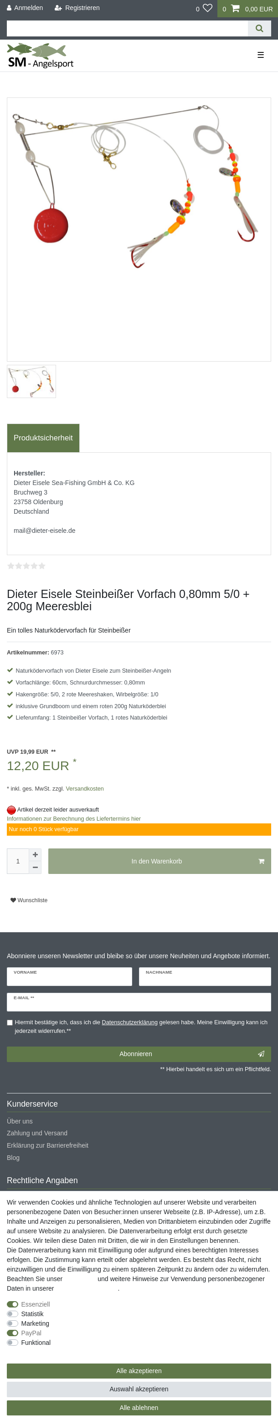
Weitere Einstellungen (38, 1352)
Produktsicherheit (43, 438)
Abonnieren (191, 1054)
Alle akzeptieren (139, 1370)
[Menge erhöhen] (35, 854)
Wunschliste (28, 900)
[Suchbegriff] (127, 28)
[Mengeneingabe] (18, 861)
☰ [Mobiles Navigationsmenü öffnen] (260, 55)
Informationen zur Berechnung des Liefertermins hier (74, 819)
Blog (13, 1157)
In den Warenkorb (198, 862)
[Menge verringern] (35, 867)
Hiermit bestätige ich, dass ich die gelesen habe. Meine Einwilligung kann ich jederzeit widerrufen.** (141, 1026)
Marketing (35, 1323)
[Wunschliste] (204, 8)
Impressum (80, 1278)
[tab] (43, 438)
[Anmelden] (25, 8)
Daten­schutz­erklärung (87, 1288)
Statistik (32, 1314)
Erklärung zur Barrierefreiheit (47, 1145)
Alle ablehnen (139, 1407)
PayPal (31, 1333)
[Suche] (259, 28)
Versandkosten (84, 789)
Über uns (20, 1121)
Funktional (36, 1342)
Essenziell (35, 1304)
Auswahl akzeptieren (138, 1389)
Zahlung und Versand (37, 1133)
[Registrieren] (77, 8)
